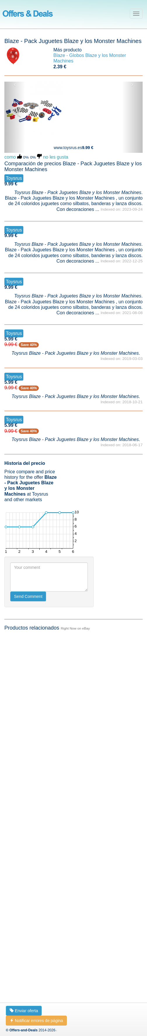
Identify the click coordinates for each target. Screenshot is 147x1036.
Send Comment (28, 596)
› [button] (132, 84)
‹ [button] (15, 84)
